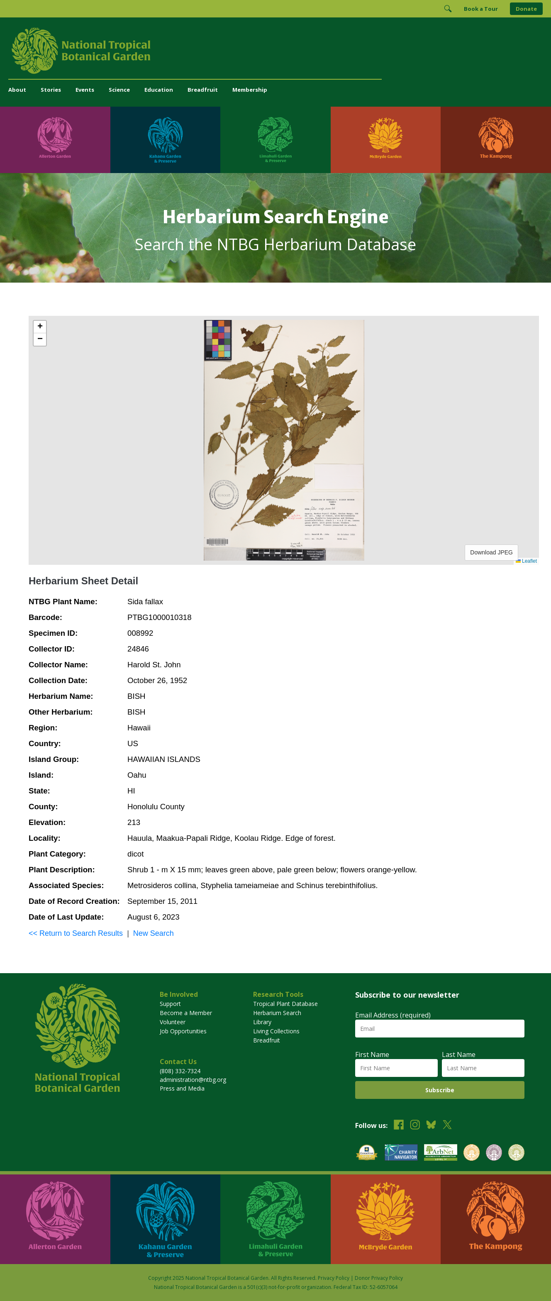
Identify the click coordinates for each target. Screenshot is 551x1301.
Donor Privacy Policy (379, 1277)
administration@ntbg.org (193, 1080)
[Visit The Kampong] (496, 140)
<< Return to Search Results (76, 933)
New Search (153, 933)
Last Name (458, 1054)
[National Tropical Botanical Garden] (275, 51)
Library (262, 1022)
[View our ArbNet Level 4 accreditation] (440, 1153)
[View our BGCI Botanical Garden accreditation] (471, 1153)
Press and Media (182, 1088)
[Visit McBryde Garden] (386, 140)
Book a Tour (481, 8)
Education (158, 89)
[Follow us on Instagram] (415, 1126)
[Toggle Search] (448, 9)
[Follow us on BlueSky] (431, 1126)
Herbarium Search (277, 1013)
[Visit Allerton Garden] (55, 140)
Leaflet (526, 561)
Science (119, 89)
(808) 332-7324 (180, 1071)
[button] (40, 327)
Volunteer (172, 1022)
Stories (51, 89)
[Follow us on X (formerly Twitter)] (447, 1126)
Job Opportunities (183, 1031)
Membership (249, 89)
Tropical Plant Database (285, 1004)
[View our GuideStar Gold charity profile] (366, 1153)
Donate (526, 8)
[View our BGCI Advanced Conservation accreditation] (516, 1153)
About (17, 89)
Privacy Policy (333, 1277)
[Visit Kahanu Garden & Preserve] (165, 140)
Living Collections (276, 1031)
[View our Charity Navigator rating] (401, 1153)
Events (85, 89)
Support (170, 1004)
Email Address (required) (393, 1015)
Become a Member (186, 1013)
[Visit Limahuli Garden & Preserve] (275, 140)
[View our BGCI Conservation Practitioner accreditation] (494, 1153)
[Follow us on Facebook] (399, 1126)
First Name (372, 1054)
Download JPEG (491, 552)
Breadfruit (203, 89)
